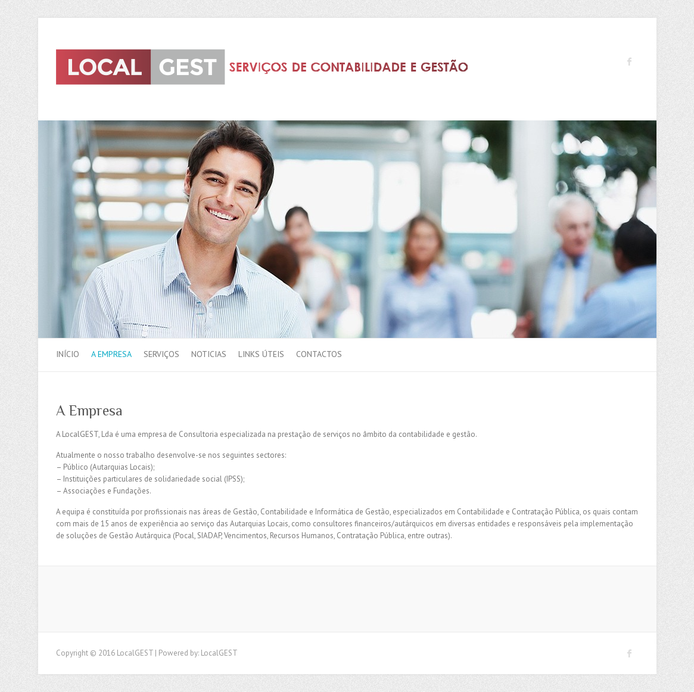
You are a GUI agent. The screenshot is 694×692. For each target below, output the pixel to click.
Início (67, 354)
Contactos (319, 354)
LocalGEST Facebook (630, 61)
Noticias (208, 354)
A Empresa (111, 354)
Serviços (161, 354)
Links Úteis (261, 354)
